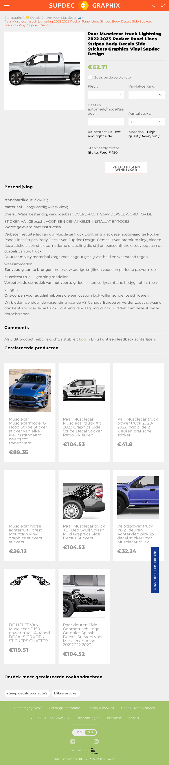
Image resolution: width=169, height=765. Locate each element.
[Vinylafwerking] (147, 95)
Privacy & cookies (100, 708)
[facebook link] (72, 742)
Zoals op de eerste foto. (110, 77)
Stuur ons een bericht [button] (155, 570)
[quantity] (147, 121)
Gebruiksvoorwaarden (138, 708)
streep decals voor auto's (27, 693)
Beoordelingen (88, 718)
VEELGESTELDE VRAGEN (49, 718)
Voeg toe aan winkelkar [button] (126, 168)
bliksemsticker (66, 693)
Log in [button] (84, 339)
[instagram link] (96, 742)
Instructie (114, 718)
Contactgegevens (27, 708)
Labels (134, 718)
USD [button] (79, 732)
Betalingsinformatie (64, 708)
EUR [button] (90, 732)
